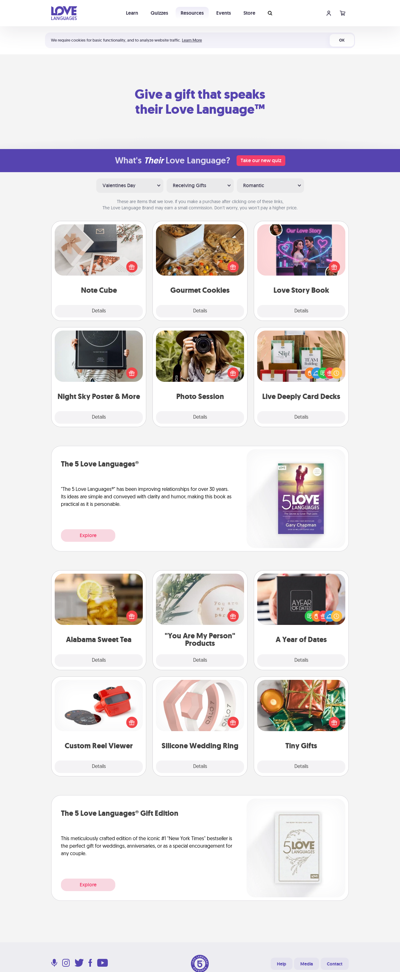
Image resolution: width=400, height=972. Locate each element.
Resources (192, 13)
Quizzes (159, 13)
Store (249, 13)
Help (281, 964)
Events (223, 13)
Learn (132, 13)
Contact (334, 964)
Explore (88, 535)
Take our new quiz (261, 160)
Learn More (192, 40)
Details (99, 311)
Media (306, 964)
